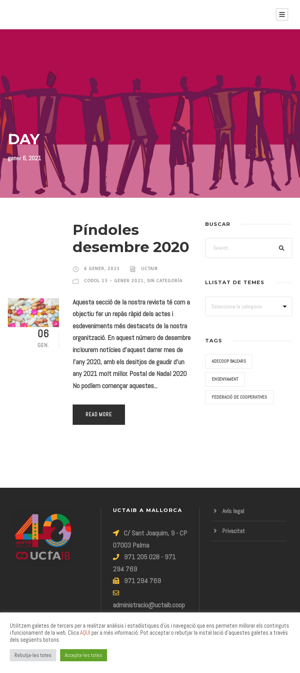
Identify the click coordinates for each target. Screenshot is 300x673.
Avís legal (233, 511)
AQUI (85, 632)
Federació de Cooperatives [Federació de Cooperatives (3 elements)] (239, 397)
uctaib (149, 268)
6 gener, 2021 (102, 268)
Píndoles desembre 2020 (131, 238)
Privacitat (233, 531)
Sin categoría (164, 280)
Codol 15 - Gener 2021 (114, 280)
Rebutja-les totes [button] (33, 655)
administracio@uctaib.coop (149, 604)
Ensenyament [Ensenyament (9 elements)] (225, 379)
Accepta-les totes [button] (83, 655)
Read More (99, 414)
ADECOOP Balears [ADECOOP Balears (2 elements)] (229, 361)
